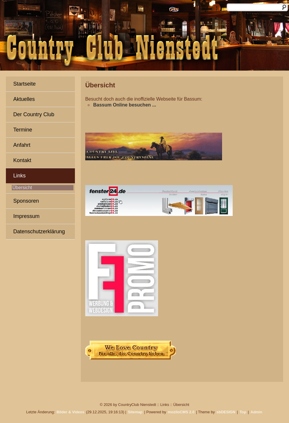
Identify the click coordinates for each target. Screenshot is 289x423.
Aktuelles (24, 99)
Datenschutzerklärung (39, 231)
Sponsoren (26, 201)
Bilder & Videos (70, 412)
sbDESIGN (225, 412)
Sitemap (135, 412)
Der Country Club (33, 114)
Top (242, 412)
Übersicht (22, 187)
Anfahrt (21, 145)
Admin (256, 412)
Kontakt (22, 160)
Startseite (24, 84)
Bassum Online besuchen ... (124, 104)
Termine (22, 130)
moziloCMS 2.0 (181, 412)
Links (19, 176)
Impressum (26, 216)
